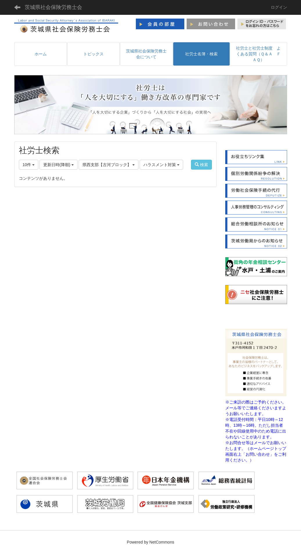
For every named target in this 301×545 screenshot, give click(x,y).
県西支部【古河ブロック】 (108, 164)
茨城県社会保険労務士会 (53, 7)
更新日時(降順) (58, 164)
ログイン (279, 7)
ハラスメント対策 (161, 164)
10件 (29, 164)
